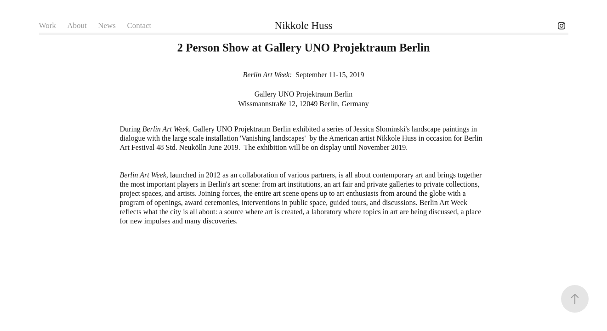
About (77, 25)
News (107, 25)
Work (47, 25)
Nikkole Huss (304, 25)
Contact (139, 25)
